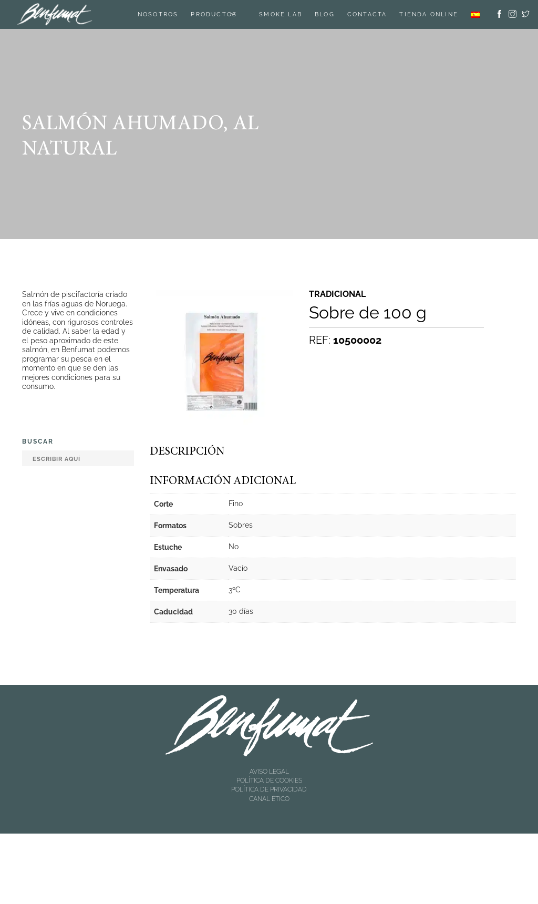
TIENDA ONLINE (428, 14)
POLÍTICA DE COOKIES (269, 780)
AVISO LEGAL (269, 771)
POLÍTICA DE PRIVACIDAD (269, 789)
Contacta (367, 14)
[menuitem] (475, 14)
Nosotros (158, 14)
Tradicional (337, 294)
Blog (325, 14)
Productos (214, 14)
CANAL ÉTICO (269, 799)
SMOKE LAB (280, 14)
